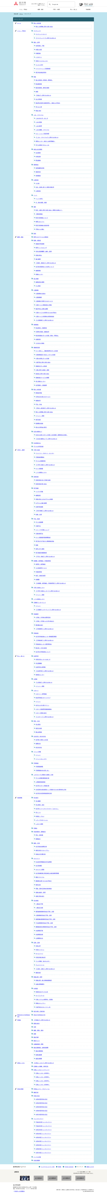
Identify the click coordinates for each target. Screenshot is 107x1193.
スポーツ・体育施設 (41, 694)
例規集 (59, 1166)
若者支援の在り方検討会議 (43, 480)
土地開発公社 (39, 938)
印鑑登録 (38, 53)
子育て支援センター (39, 587)
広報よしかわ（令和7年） (43, 1081)
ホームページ (39, 953)
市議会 (35, 828)
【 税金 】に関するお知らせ (43, 95)
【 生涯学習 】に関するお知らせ (44, 671)
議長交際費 (39, 1058)
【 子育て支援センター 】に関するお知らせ (48, 591)
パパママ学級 (39, 491)
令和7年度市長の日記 (41, 1114)
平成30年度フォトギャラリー (44, 1126)
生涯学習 (36, 656)
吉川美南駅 (39, 865)
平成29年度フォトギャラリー (44, 1122)
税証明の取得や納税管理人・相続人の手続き (48, 103)
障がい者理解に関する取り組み (44, 26)
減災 (35, 206)
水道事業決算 (39, 934)
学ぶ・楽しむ (73, 9)
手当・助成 (37, 518)
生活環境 (38, 152)
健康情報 (38, 270)
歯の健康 (38, 259)
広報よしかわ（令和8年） (43, 1084)
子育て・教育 (56, 9)
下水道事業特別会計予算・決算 (44, 923)
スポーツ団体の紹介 (41, 713)
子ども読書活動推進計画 (42, 778)
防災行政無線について (42, 217)
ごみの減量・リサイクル (42, 129)
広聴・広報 (37, 942)
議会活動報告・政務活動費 (41, 1047)
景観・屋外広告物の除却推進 (44, 888)
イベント (38, 606)
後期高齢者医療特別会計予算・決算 (45, 919)
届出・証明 (37, 42)
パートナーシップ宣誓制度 (43, 68)
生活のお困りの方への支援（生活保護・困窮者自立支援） (52, 435)
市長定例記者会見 (40, 957)
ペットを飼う (39, 198)
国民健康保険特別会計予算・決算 (45, 911)
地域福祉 (36, 324)
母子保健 (36, 488)
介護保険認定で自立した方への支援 (45, 354)
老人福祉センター (40, 381)
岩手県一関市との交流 (42, 739)
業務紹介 (38, 839)
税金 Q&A (38, 110)
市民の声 (38, 946)
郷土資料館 (39, 732)
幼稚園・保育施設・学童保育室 (42, 561)
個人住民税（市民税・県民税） (44, 80)
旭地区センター (40, 674)
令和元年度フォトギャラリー (44, 1129)
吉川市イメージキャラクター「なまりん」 (47, 808)
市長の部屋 (20, 1089)
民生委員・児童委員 (41, 328)
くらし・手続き (23, 9)
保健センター (39, 274)
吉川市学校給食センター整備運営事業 (46, 636)
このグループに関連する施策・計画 (43, 774)
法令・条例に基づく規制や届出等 (45, 187)
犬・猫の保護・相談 (41, 202)
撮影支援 (38, 972)
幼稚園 (37, 579)
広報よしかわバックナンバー (41, 1070)
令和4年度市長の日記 (41, 1103)
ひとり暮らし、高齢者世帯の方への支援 (47, 351)
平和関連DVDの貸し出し (42, 770)
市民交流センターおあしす (43, 659)
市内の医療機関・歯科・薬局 (44, 251)
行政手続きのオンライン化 (43, 1007)
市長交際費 (37, 1160)
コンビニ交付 (39, 65)
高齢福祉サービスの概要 (42, 377)
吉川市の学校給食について (43, 651)
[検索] (61, 4)
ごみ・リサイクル (38, 115)
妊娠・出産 (39, 514)
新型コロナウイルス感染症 (41, 237)
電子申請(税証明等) (41, 72)
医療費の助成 (39, 423)
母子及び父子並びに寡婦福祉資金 (45, 541)
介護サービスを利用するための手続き (46, 312)
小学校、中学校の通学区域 (43, 617)
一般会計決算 (39, 907)
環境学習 (38, 172)
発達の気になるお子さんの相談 (44, 499)
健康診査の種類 (40, 282)
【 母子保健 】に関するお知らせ (44, 510)
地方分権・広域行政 (39, 1011)
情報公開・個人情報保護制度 (44, 980)
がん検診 (38, 286)
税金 (35, 76)
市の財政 (36, 900)
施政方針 (36, 1092)
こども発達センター (39, 599)
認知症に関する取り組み (42, 373)
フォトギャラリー (38, 1118)
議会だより (37, 1040)
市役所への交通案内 (19, 1191)
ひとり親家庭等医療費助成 (43, 537)
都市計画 (38, 884)
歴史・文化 (37, 721)
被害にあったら (40, 221)
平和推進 (36, 763)
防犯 (35, 233)
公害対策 (36, 180)
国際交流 (38, 743)
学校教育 (36, 614)
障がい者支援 (37, 23)
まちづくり (37, 858)
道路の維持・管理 (40, 892)
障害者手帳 (39, 393)
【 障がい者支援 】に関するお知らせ (46, 408)
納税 (37, 91)
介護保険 (36, 290)
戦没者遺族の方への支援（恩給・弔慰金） (47, 335)
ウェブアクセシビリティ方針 (47, 1166)
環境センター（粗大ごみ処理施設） (45, 141)
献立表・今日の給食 (41, 648)
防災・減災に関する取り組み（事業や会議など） (49, 210)
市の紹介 (36, 797)
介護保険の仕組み (40, 293)
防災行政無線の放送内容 (42, 225)
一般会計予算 (39, 904)
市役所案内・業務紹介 (40, 831)
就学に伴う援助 (40, 549)
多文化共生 (39, 747)
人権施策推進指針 (40, 782)
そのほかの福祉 (40, 343)
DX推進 (36, 988)
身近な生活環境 (38, 149)
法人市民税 (39, 99)
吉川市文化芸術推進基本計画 (44, 793)
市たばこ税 (39, 107)
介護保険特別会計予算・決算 (44, 915)
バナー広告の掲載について (83, 1171)
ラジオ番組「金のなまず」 (43, 961)
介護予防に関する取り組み (43, 362)
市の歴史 (38, 724)
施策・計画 (37, 843)
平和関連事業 (39, 766)
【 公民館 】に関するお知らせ (44, 682)
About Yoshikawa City (39, 1015)
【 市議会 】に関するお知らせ (42, 1020)
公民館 (35, 679)
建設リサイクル (40, 877)
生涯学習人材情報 (40, 667)
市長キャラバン (40, 949)
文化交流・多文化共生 (40, 736)
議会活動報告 (39, 1051)
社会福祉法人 (37, 443)
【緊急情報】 (39, 214)
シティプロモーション (42, 820)
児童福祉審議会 (40, 457)
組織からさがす (90, 1166)
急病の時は (39, 255)
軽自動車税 (39, 84)
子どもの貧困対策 (40, 461)
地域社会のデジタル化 (42, 992)
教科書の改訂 (39, 625)
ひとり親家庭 (39, 468)
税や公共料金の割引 (41, 427)
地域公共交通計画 (40, 854)
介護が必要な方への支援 (42, 358)
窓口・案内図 (39, 835)
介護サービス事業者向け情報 (44, 305)
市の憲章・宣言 (40, 805)
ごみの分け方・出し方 (42, 118)
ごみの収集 (39, 122)
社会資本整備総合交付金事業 (44, 862)
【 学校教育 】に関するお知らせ (44, 629)
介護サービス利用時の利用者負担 (45, 316)
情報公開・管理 (38, 977)
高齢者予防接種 (40, 243)
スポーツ (36, 690)
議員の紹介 (37, 1023)
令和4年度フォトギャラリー (43, 1141)
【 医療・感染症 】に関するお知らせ (46, 263)
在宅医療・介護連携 (41, 385)
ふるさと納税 (39, 824)
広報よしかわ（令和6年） (43, 1077)
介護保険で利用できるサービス (44, 301)
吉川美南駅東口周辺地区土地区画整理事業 (47, 873)
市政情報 (88, 9)
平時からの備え (40, 229)
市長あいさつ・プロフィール (41, 1089)
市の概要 (38, 801)
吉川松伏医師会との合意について (45, 266)
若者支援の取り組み (41, 484)
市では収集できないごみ (42, 145)
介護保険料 (39, 297)
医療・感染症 (37, 240)
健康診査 (38, 495)
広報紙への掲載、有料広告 (41, 1066)
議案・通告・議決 (38, 1030)
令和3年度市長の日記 (41, 1099)
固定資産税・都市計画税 (42, 87)
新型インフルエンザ (41, 247)
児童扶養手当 (39, 533)
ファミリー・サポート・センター (45, 453)
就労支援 (38, 419)
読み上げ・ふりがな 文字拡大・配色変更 (88, 4)
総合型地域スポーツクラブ (43, 697)
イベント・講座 (40, 415)
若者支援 (36, 476)
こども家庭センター (41, 472)
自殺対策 (38, 339)
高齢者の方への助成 (41, 366)
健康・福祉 (40, 9)
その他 (37, 183)
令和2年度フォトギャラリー (43, 1133)
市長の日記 (37, 1096)
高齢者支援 (37, 347)
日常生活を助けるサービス (43, 396)
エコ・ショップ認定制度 (42, 133)
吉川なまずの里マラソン (42, 705)
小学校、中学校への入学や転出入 (45, 621)
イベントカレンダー (41, 759)
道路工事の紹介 (40, 896)
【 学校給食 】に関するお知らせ (44, 640)
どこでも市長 (37, 1157)
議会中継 (36, 1037)
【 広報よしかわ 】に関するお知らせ (44, 1063)
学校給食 (36, 633)
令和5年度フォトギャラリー (43, 1145)
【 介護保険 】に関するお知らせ (44, 320)
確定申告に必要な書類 (42, 308)
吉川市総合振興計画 (41, 846)
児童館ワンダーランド (40, 602)
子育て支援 (37, 450)
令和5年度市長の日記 (41, 1107)
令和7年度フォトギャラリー (43, 1152)
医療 (37, 545)
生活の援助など (38, 431)
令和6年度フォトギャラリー (43, 1149)
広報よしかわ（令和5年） (43, 1073)
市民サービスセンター (42, 61)
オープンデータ (40, 995)
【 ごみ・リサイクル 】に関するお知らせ (47, 137)
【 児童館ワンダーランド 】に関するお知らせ (48, 609)
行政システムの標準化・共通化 (44, 999)
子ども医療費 (39, 522)
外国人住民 (39, 49)
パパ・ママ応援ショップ (42, 529)
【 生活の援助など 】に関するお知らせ (46, 438)
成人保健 (36, 278)
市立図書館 (39, 663)
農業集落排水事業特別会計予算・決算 (46, 927)
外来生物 (38, 156)
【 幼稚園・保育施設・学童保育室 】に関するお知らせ (51, 583)
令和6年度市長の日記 (41, 1110)
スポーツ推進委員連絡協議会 (44, 709)
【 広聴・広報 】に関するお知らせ (45, 969)
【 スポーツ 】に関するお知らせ (44, 717)
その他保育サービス (41, 568)
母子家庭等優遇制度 (41, 552)
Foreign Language (69, 1166)
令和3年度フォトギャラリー (43, 1137)
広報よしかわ (21, 1063)
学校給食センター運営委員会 (44, 644)
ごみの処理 (39, 126)
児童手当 (38, 526)
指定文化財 (39, 728)
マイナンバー (37, 31)
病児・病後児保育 (40, 575)
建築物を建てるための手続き (44, 881)
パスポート (39, 57)
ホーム (21, 14)
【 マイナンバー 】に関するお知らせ (46, 38)
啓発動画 (38, 175)
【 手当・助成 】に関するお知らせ (45, 556)
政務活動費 (39, 1054)
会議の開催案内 (40, 984)
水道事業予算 (39, 930)
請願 (35, 1033)
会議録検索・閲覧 (38, 1044)
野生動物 (38, 160)
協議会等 (38, 400)
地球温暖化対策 (40, 168)
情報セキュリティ (40, 1003)
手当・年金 (39, 404)
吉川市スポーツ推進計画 (42, 785)
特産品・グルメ (40, 816)
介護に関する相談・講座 (42, 370)
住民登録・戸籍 (40, 45)
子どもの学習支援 (38, 446)
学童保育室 (39, 572)
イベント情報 (37, 751)
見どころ (38, 812)
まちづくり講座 (40, 869)
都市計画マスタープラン (42, 850)
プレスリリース (40, 965)
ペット (35, 195)
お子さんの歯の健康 (41, 503)
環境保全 (36, 164)
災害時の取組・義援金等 (42, 331)
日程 (35, 1027)
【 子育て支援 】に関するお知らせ (45, 464)
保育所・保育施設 (40, 564)
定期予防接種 (39, 507)
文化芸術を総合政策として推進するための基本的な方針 (51, 789)
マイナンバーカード (41, 34)
